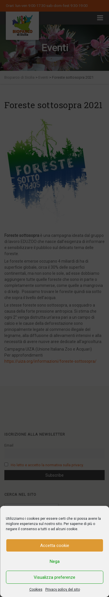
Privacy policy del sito (62, 589)
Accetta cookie (54, 545)
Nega (55, 561)
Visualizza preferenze (54, 577)
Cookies (35, 589)
